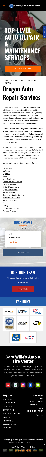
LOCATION (7, 406)
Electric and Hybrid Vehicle (12, 182)
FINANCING (8, 421)
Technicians (24, 282)
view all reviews (22, 252)
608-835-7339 (17, 367)
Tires (4, 203)
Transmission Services (11, 208)
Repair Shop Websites (26, 440)
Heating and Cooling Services (13, 195)
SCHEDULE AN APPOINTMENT (23, 68)
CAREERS (7, 417)
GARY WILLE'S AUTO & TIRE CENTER (18, 80)
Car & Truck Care (9, 179)
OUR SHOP (7, 399)
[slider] (23, 226)
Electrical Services (9, 184)
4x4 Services (7, 168)
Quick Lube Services (10, 200)
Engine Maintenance (10, 190)
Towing (5, 206)
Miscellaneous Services (11, 198)
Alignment (6, 174)
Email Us (39, 415)
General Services (9, 192)
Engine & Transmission (11, 187)
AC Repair (6, 171)
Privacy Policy (31, 442)
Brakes (5, 176)
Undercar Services (9, 211)
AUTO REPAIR (9, 403)
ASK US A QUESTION (12, 414)
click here (23, 289)
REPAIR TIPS (8, 410)
